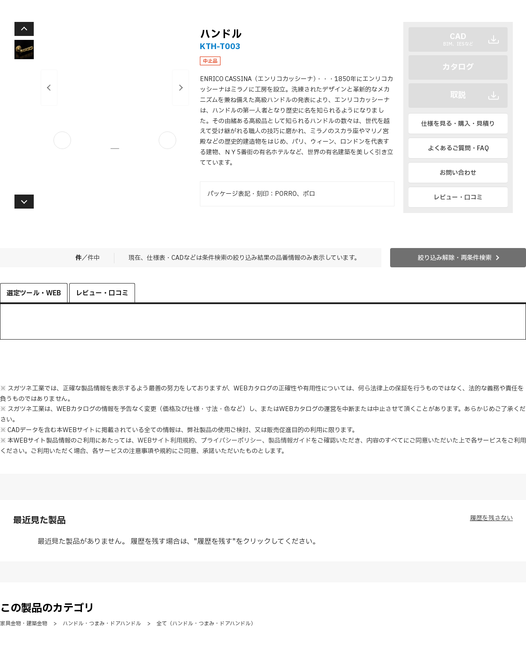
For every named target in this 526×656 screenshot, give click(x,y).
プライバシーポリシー (231, 440)
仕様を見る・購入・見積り (458, 123)
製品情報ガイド (289, 440)
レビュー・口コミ (458, 197)
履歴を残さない (491, 518)
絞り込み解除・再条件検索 (454, 257)
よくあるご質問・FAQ (458, 148)
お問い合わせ (458, 172)
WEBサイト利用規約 (166, 440)
